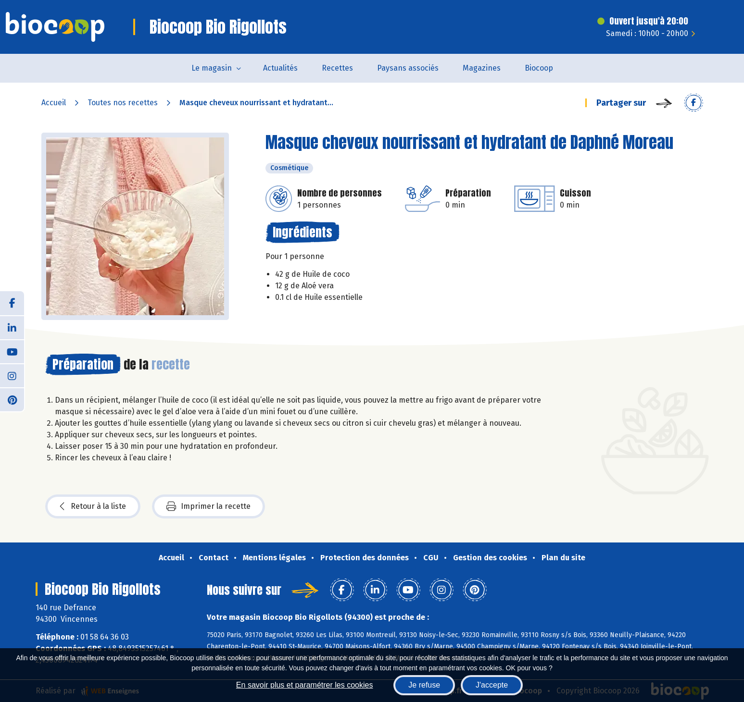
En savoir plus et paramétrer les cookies (304, 685)
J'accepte (492, 685)
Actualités (280, 68)
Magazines (482, 68)
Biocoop (539, 68)
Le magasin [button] (211, 68)
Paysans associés (408, 68)
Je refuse (424, 685)
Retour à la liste (93, 506)
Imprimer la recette (208, 506)
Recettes (337, 68)
